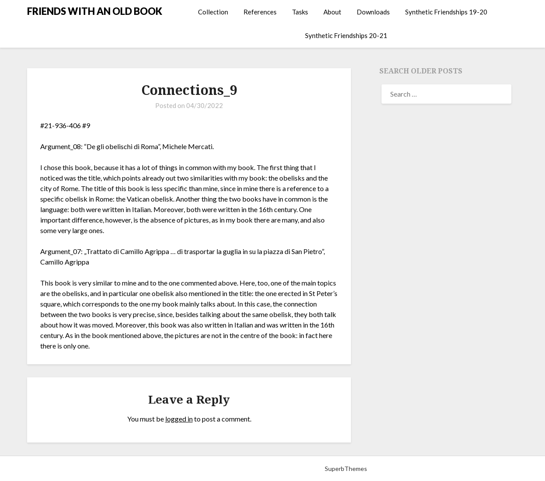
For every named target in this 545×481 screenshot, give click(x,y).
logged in (179, 419)
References (260, 12)
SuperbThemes (346, 468)
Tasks (300, 12)
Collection (213, 12)
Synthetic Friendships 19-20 (446, 12)
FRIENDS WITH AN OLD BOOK (94, 11)
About (332, 12)
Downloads (373, 12)
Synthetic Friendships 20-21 (346, 35)
